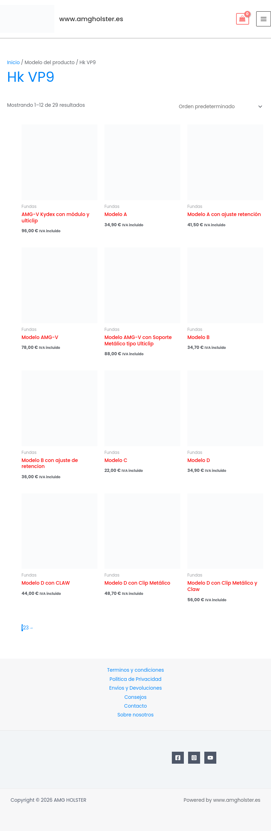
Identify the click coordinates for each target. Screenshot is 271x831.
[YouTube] (210, 758)
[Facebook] (178, 758)
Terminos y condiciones (135, 670)
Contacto (135, 706)
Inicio (13, 62)
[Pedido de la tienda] (219, 106)
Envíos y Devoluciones (135, 688)
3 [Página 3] (27, 627)
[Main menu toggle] (263, 18)
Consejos (136, 697)
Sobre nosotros (136, 715)
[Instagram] (194, 758)
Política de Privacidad (136, 679)
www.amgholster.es (91, 18)
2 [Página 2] (24, 627)
